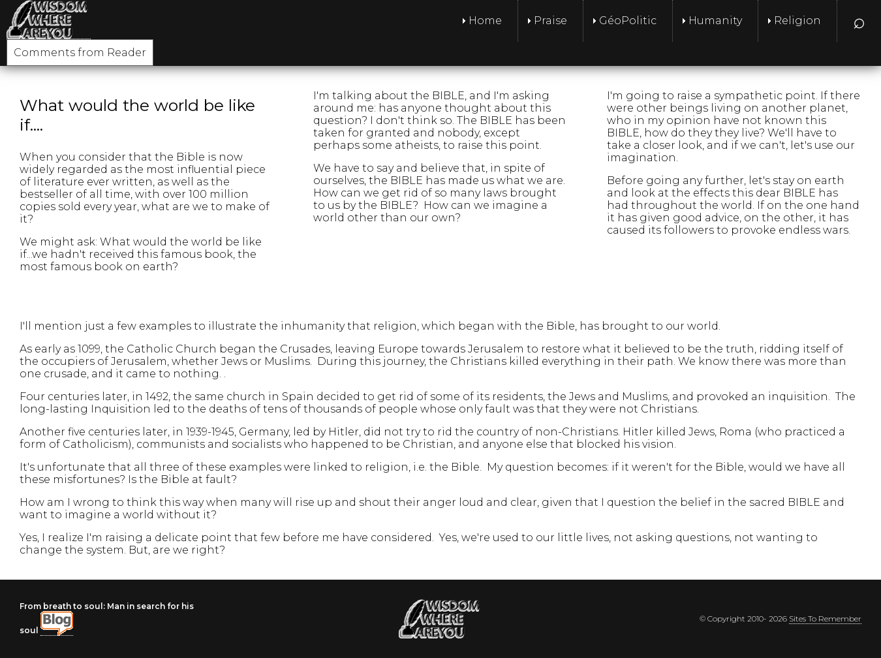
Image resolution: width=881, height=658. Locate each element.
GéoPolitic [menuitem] (628, 20)
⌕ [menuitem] (859, 20)
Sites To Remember (825, 618)
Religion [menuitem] (797, 20)
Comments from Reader (80, 52)
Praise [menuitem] (550, 20)
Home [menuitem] (485, 20)
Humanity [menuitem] (715, 20)
